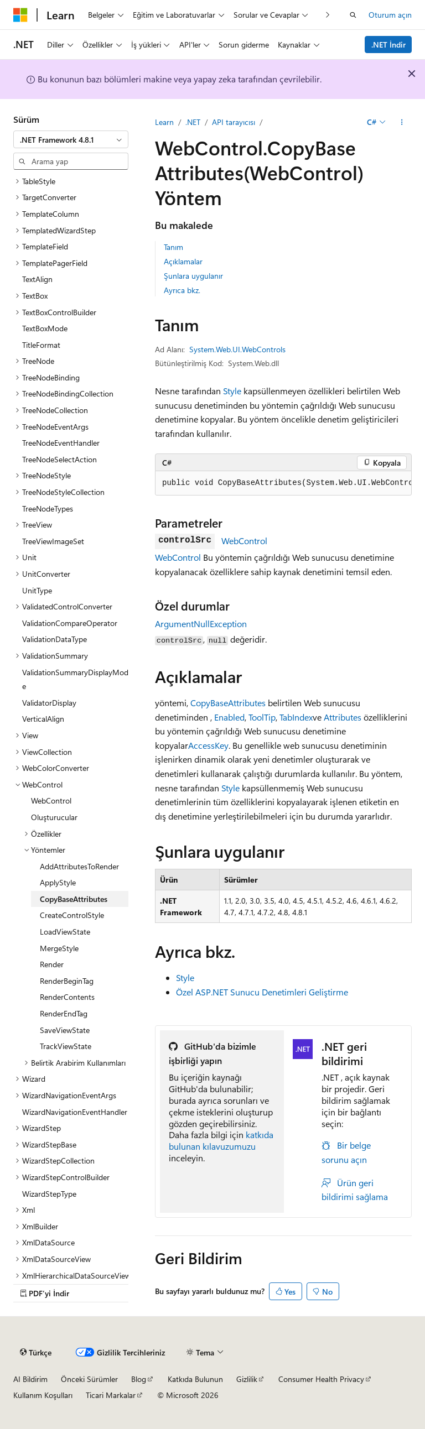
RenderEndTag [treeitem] (63, 1013)
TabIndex (296, 717)
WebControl (244, 540)
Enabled (229, 717)
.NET (192, 122)
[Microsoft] (20, 15)
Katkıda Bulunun (195, 1379)
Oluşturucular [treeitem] (54, 817)
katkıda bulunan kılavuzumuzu (221, 1140)
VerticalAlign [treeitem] (43, 718)
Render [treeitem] (52, 964)
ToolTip (262, 717)
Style (232, 391)
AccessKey (208, 745)
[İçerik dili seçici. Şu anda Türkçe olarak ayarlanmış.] (35, 1352)
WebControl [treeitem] (51, 800)
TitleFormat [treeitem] (41, 345)
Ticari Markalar (111, 1395)
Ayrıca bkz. (182, 290)
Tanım (173, 247)
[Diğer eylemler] (402, 122)
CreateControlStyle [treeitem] (72, 915)
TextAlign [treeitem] (37, 279)
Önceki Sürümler (89, 1379)
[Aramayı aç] (353, 15)
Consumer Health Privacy (321, 1379)
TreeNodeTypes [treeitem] (47, 508)
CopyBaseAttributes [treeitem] (73, 899)
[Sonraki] (328, 14)
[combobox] (70, 139)
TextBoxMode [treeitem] (45, 328)
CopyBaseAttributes (228, 702)
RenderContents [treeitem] (67, 997)
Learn (164, 122)
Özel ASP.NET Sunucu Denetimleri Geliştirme (262, 992)
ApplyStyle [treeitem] (58, 882)
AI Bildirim (30, 1379)
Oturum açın (390, 14)
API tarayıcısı (233, 122)
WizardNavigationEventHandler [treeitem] (74, 1112)
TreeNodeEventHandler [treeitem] (61, 442)
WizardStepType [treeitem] (49, 1193)
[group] (283, 483)
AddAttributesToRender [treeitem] (79, 866)
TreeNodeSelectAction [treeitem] (59, 459)
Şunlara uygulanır (193, 275)
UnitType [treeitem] (37, 590)
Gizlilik (246, 1379)
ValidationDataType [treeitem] (54, 639)
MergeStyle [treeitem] (59, 948)
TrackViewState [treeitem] (65, 1046)
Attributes (342, 717)
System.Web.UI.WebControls (237, 349)
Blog (138, 1379)
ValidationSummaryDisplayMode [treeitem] (75, 679)
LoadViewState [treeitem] (65, 931)
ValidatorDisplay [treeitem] (49, 702)
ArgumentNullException (201, 623)
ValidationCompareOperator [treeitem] (69, 623)
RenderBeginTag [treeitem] (67, 981)
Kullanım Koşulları (42, 1395)
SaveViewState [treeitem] (65, 1030)
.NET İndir (388, 44)
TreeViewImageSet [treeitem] (53, 541)
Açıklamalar (183, 261)
